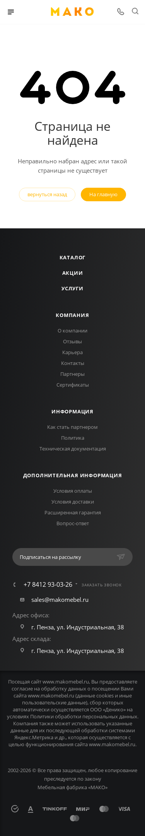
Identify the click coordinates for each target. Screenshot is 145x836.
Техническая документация (72, 448)
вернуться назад (47, 194)
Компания (72, 315)
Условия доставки (72, 501)
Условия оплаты (72, 490)
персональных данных (109, 716)
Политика (72, 437)
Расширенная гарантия (72, 512)
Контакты (72, 363)
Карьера (72, 352)
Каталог (73, 257)
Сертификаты (72, 384)
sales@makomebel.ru (60, 599)
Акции (72, 272)
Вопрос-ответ (72, 523)
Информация (72, 411)
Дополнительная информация (72, 475)
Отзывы (72, 341)
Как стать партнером (72, 426)
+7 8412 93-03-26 (48, 584)
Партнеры (72, 373)
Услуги (72, 288)
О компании (72, 330)
